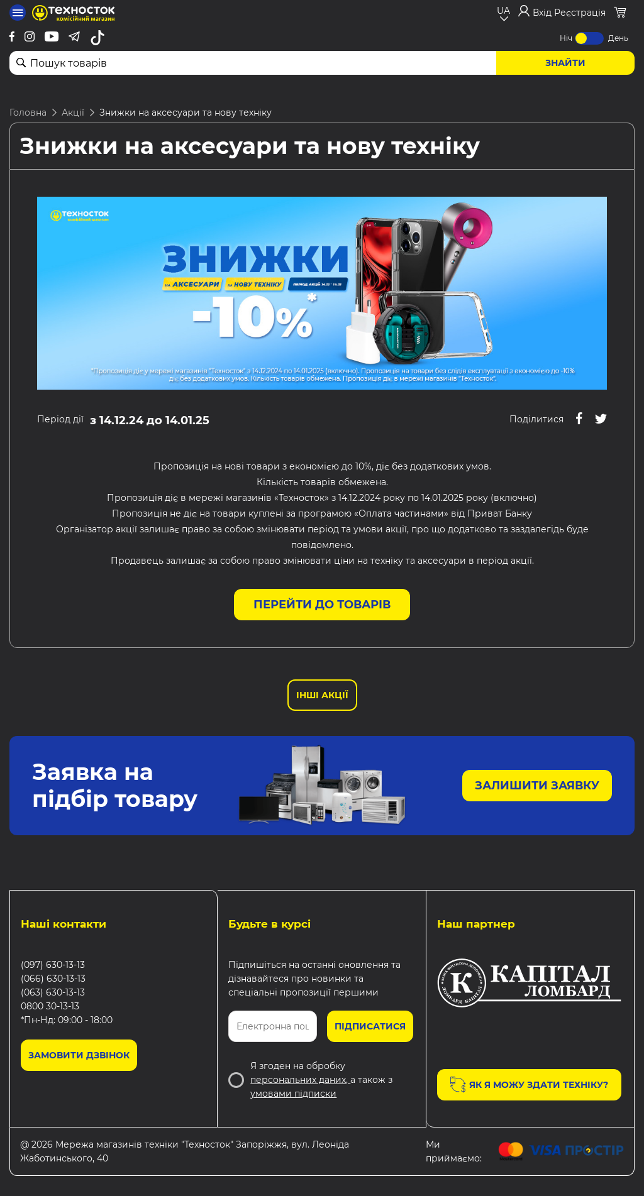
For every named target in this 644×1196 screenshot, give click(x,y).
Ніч (566, 38)
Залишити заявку (537, 786)
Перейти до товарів (322, 605)
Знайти (565, 63)
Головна (28, 112)
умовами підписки (293, 1093)
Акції (73, 112)
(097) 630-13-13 (53, 964)
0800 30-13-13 (50, 1006)
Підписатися (370, 1026)
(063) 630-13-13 (53, 992)
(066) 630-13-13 (53, 978)
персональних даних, (300, 1079)
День (618, 38)
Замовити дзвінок (79, 1055)
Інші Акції (322, 695)
